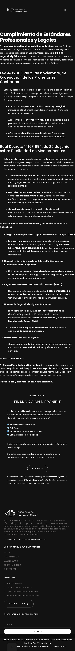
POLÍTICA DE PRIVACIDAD (33, 646)
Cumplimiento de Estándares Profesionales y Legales (24, 539)
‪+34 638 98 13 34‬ (14, 583)
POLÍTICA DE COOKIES (56, 646)
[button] (37, 468)
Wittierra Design (44, 643)
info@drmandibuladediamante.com (23, 595)
